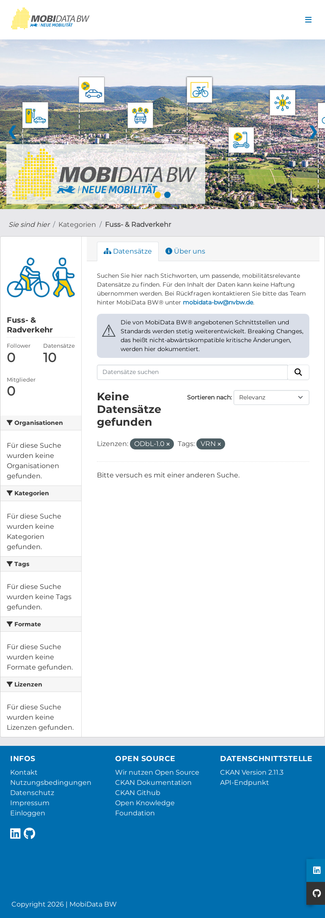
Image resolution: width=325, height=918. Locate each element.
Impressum (30, 803)
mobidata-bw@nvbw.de (218, 302)
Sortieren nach (209, 397)
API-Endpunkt (244, 782)
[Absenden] (298, 372)
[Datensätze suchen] (192, 372)
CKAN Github (137, 793)
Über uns (185, 251)
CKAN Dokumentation (153, 782)
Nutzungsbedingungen (50, 782)
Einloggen (27, 813)
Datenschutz (32, 793)
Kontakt (24, 772)
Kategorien (77, 224)
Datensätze (128, 251)
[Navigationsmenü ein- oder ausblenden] (308, 19)
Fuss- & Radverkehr (138, 224)
